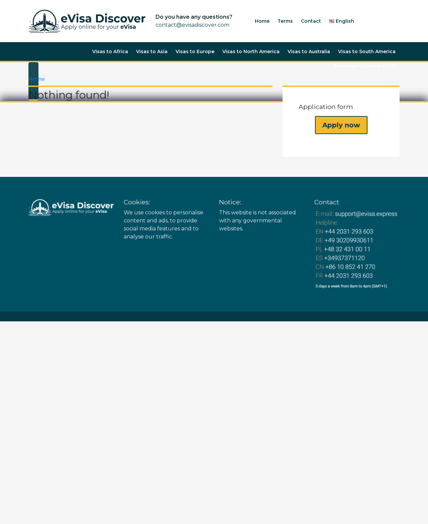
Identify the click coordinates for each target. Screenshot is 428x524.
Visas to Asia (152, 51)
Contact (311, 21)
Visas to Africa (110, 51)
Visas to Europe (195, 51)
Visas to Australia (309, 51)
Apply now (341, 125)
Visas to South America (367, 51)
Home (262, 21)
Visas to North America (251, 51)
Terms (285, 21)
